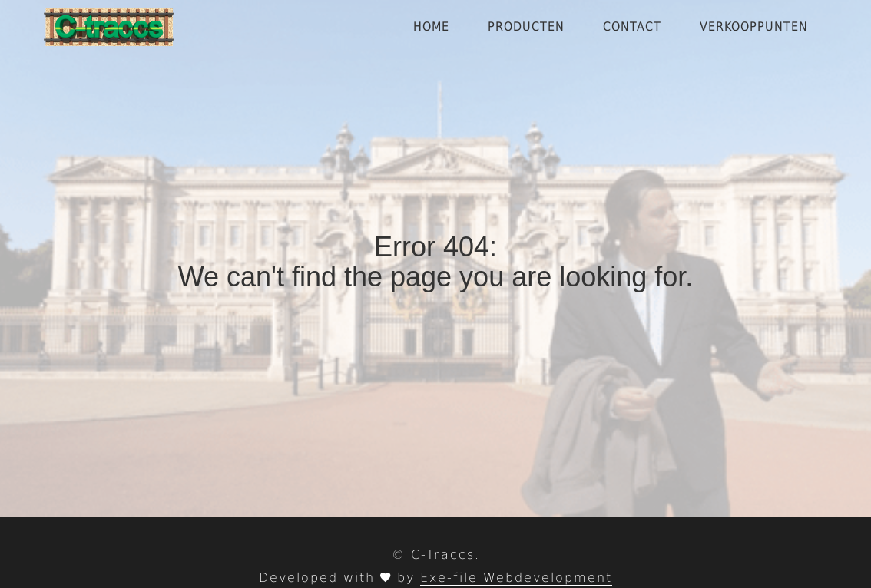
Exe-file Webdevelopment (516, 577)
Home (431, 26)
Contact (632, 26)
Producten (526, 26)
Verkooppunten (754, 26)
